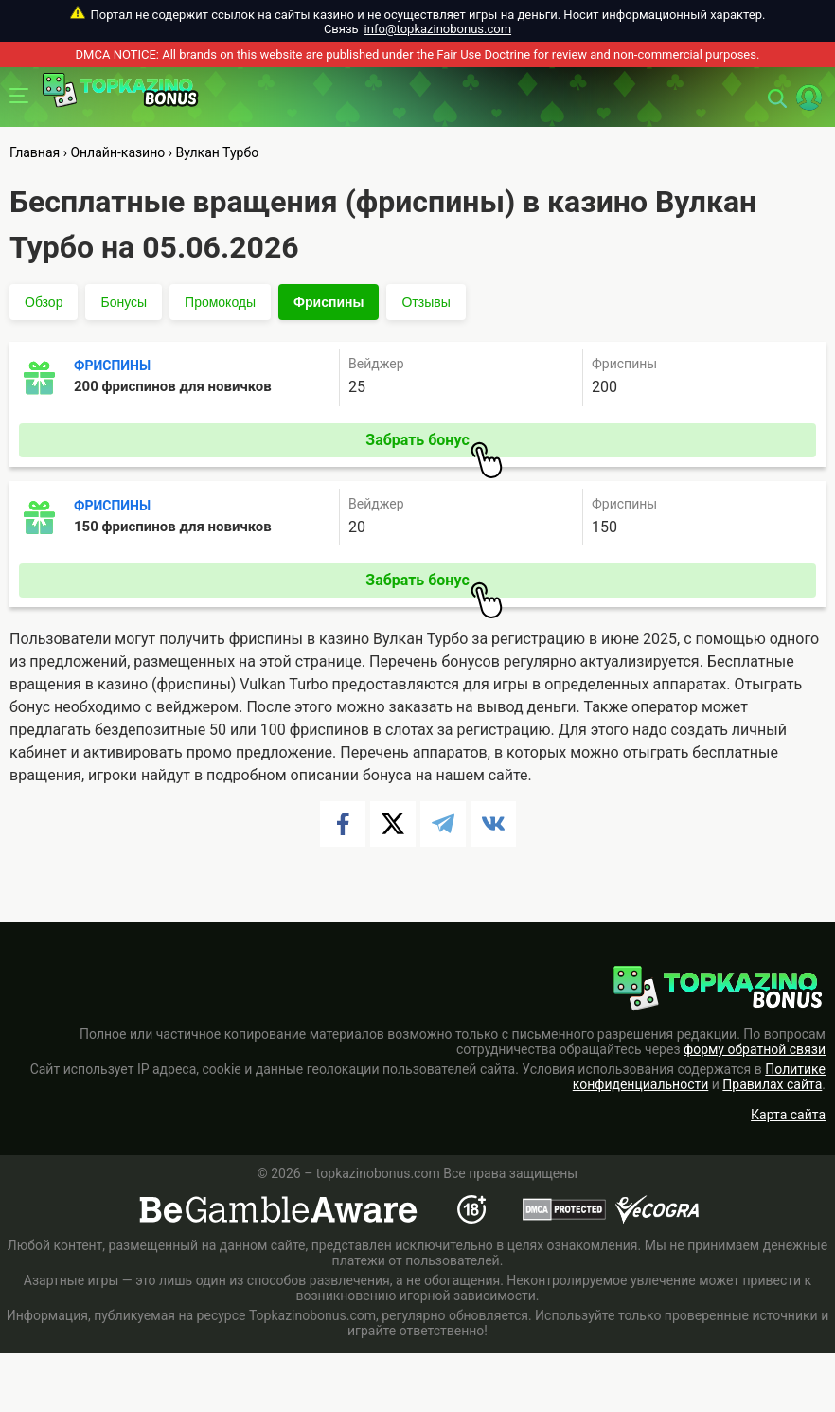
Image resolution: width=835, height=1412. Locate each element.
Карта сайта (788, 1114)
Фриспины (328, 302)
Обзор (43, 302)
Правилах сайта (772, 1084)
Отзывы (425, 302)
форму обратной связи (755, 1049)
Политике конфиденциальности (699, 1077)
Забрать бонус (434, 444)
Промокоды (220, 302)
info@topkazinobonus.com (437, 29)
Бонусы (123, 302)
